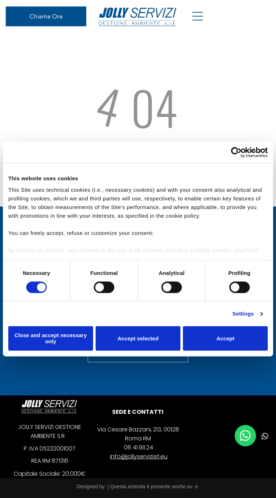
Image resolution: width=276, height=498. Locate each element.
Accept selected (138, 338)
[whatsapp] (265, 437)
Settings (243, 314)
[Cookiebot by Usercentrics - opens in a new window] (236, 152)
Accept (225, 338)
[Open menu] (197, 16)
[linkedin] (252, 437)
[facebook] (238, 437)
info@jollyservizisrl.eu (138, 456)
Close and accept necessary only (50, 338)
